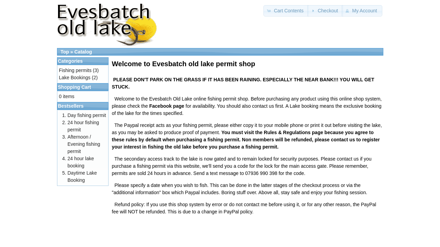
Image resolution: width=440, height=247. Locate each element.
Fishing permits (75, 70)
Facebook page (166, 106)
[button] (286, 10)
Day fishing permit (87, 115)
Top (64, 52)
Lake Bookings (75, 77)
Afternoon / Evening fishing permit (84, 144)
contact (339, 139)
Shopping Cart (74, 87)
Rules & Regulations (287, 132)
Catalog (83, 52)
